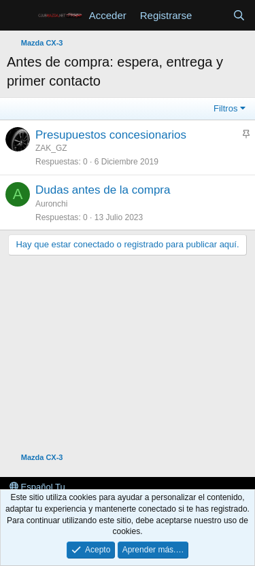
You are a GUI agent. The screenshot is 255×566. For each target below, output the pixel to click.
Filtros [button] (225, 108)
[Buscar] (239, 15)
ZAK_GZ (51, 148)
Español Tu (37, 487)
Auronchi (51, 204)
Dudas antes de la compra (102, 189)
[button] (19, 15)
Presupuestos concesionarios (110, 134)
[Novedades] (212, 15)
